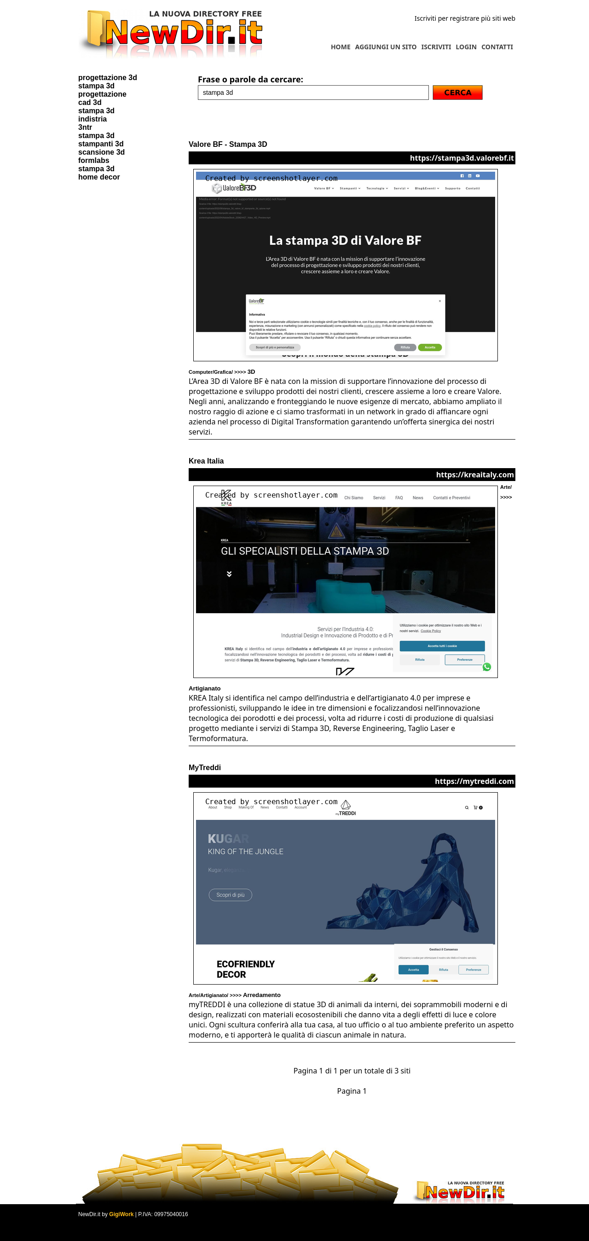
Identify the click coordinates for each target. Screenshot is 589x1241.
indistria (92, 119)
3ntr (85, 127)
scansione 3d (101, 152)
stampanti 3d (101, 144)
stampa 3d (96, 86)
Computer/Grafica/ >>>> (222, 372)
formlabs (94, 160)
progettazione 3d (107, 77)
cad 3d (90, 102)
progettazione (102, 94)
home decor (99, 177)
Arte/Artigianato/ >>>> (235, 995)
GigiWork (121, 1214)
